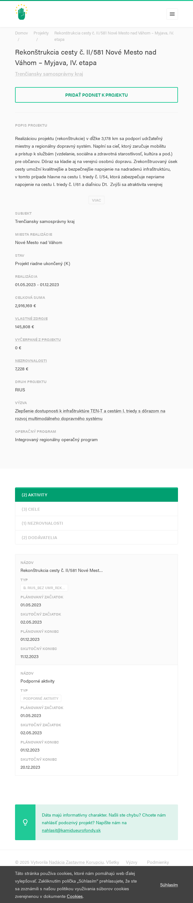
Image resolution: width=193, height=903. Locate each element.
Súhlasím (169, 884)
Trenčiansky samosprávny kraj (49, 73)
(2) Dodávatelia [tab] (39, 537)
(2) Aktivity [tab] (34, 495)
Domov (21, 33)
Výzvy (131, 862)
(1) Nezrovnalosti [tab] (42, 523)
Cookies (75, 896)
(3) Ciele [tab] (31, 509)
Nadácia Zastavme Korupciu (76, 862)
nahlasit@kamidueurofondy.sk (71, 830)
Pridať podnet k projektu (96, 95)
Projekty (41, 33)
